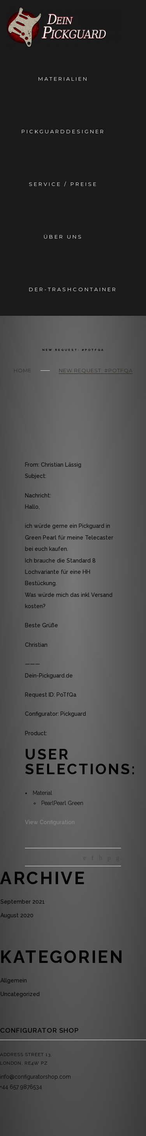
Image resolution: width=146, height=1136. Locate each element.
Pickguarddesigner (63, 131)
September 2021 (22, 902)
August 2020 (16, 915)
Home (23, 370)
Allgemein (13, 980)
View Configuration (50, 822)
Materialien (63, 79)
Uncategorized (20, 994)
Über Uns (63, 237)
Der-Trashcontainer (73, 289)
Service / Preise (63, 184)
